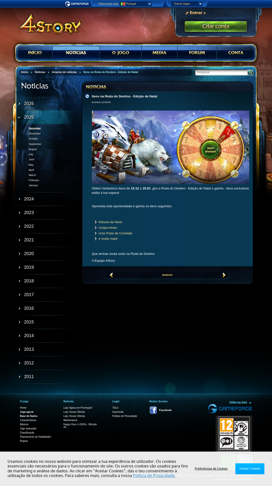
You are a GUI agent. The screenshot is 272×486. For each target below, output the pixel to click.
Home (23, 407)
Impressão (118, 412)
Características (28, 420)
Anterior (167, 274)
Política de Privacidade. (154, 476)
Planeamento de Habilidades (35, 436)
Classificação (27, 432)
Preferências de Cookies (211, 468)
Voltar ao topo (238, 402)
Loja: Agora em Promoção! (77, 407)
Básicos (24, 424)
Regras (24, 441)
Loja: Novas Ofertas (74, 412)
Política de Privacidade (124, 416)
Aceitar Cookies (250, 468)
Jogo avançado (28, 428)
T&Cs (115, 407)
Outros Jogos (188, 4)
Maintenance (70, 420)
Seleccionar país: (108, 3)
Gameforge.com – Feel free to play (78, 4)
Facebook (165, 410)
